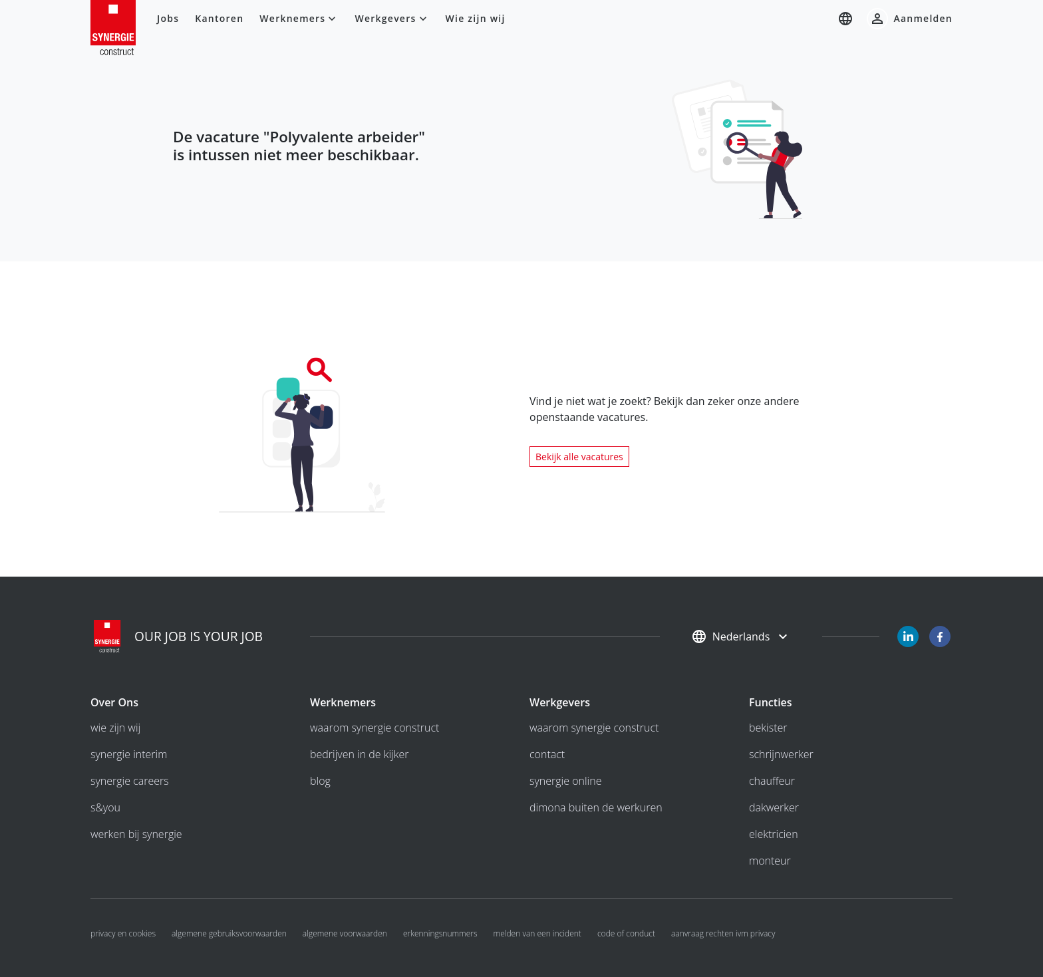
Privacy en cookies (123, 933)
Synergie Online (565, 780)
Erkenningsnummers (440, 933)
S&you (105, 807)
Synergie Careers (129, 780)
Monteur (770, 860)
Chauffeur (772, 780)
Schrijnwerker (781, 754)
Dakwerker (774, 807)
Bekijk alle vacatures (579, 456)
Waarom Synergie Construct (374, 727)
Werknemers (299, 18)
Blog (320, 780)
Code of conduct (626, 933)
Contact (547, 754)
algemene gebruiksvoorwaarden (229, 933)
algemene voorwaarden (345, 933)
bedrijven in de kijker (359, 754)
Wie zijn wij (476, 18)
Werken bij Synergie (136, 834)
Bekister (768, 727)
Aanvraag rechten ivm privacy (723, 933)
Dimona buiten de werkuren (596, 807)
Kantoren (219, 18)
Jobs (168, 18)
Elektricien (773, 834)
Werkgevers (392, 18)
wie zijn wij (115, 727)
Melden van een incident (537, 933)
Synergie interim (128, 754)
